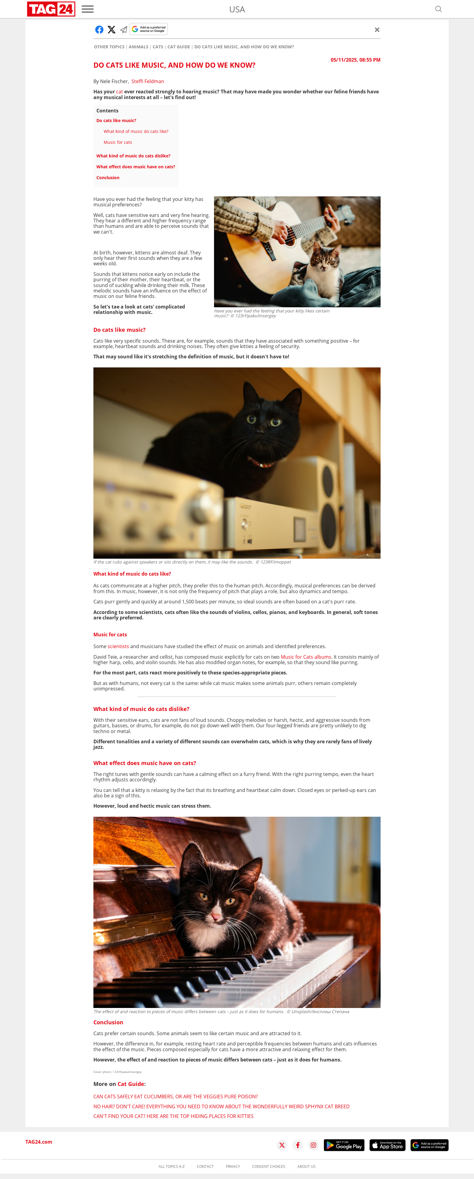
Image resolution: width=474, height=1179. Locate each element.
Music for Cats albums (306, 657)
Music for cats (118, 142)
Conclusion (107, 177)
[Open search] (439, 9)
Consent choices (268, 1166)
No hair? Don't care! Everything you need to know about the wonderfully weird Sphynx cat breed (221, 1106)
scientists (118, 646)
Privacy (233, 1166)
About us (306, 1166)
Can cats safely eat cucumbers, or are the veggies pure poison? (175, 1096)
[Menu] (88, 9)
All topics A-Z (172, 1166)
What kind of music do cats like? (136, 131)
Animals (138, 46)
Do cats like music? (116, 120)
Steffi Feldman (147, 81)
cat (119, 91)
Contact (205, 1166)
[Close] (377, 29)
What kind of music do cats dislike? (133, 156)
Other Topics (109, 46)
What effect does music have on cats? (135, 167)
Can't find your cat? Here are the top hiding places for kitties (173, 1116)
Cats (158, 46)
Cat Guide (178, 46)
